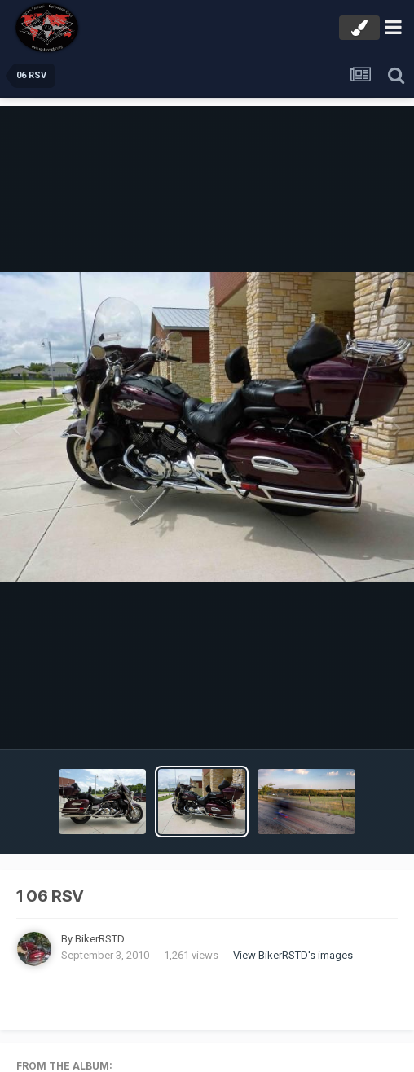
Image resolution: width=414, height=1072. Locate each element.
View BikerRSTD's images (293, 955)
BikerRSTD (100, 939)
